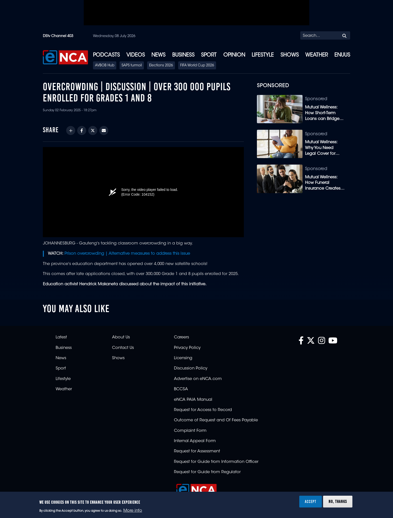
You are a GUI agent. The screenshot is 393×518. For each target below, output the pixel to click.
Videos (135, 55)
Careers (181, 337)
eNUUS (342, 55)
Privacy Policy (187, 348)
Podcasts (106, 55)
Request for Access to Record (203, 410)
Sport (209, 55)
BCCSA (181, 389)
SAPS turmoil (132, 65)
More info (132, 511)
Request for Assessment (197, 451)
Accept (310, 501)
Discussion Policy (190, 368)
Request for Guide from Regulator (207, 472)
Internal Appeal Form (195, 441)
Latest (61, 337)
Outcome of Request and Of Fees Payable (216, 420)
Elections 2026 (161, 65)
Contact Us (123, 348)
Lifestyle (263, 55)
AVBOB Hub (104, 65)
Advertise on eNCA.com (198, 379)
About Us (121, 337)
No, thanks (338, 501)
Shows (289, 55)
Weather (316, 55)
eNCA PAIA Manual (193, 400)
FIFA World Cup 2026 (197, 65)
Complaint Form (190, 431)
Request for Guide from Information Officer (216, 462)
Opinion (234, 55)
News (158, 55)
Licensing (183, 358)
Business (183, 55)
